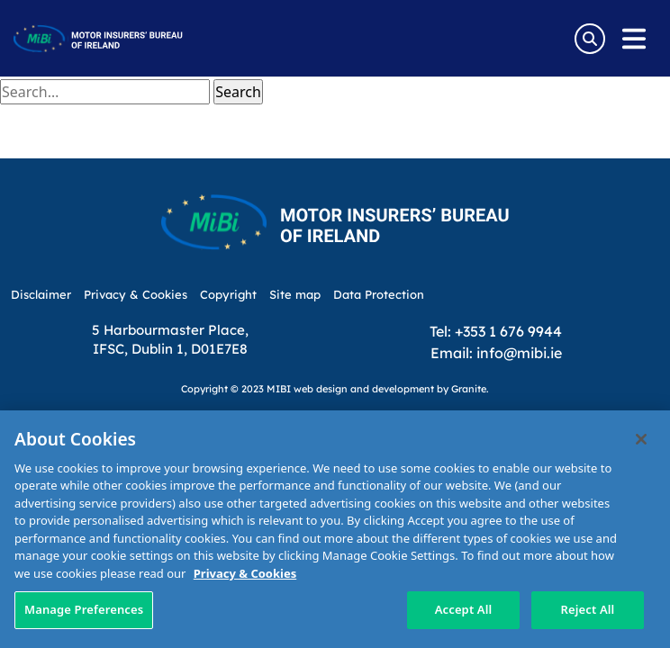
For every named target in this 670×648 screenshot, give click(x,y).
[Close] (641, 439)
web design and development (364, 388)
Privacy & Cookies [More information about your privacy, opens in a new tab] (245, 573)
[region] (335, 529)
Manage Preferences (83, 609)
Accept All (464, 609)
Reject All (588, 609)
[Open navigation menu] (633, 38)
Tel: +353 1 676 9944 (496, 330)
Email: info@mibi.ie (496, 352)
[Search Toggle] (590, 38)
